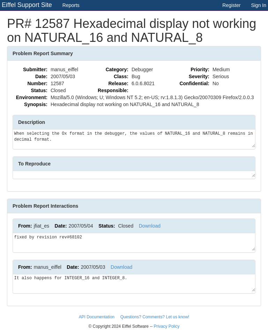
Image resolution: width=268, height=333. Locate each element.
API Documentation (97, 316)
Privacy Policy (166, 326)
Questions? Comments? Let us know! (154, 316)
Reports (71, 5)
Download (150, 226)
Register (231, 5)
